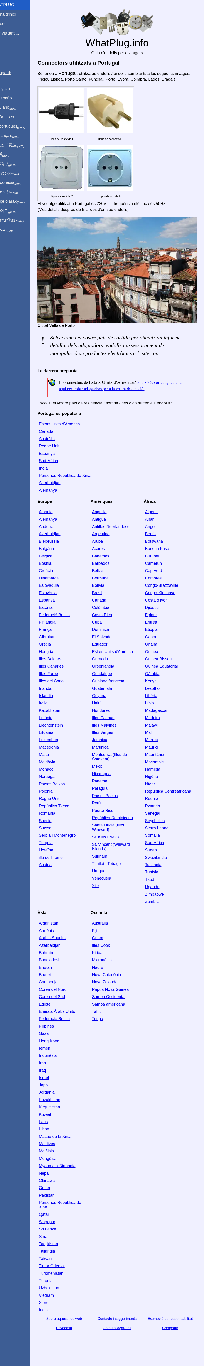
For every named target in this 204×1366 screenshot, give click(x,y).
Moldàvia (57, 768)
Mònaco (56, 776)
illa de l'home (61, 864)
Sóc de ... (11, 23)
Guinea (155, 658)
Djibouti (155, 614)
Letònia (56, 724)
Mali (152, 739)
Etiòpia (155, 636)
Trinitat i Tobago (113, 870)
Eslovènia (58, 599)
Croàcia (56, 577)
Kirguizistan (60, 1113)
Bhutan (55, 974)
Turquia (56, 849)
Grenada (107, 665)
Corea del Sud (62, 1003)
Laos (53, 1128)
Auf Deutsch (13, 117)
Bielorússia (59, 548)
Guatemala (109, 695)
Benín (154, 540)
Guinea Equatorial (165, 673)
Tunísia (155, 879)
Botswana (158, 548)
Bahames (107, 562)
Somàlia (156, 842)
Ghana (155, 650)
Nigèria (155, 783)
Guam (104, 944)
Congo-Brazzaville (165, 592)
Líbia (153, 710)
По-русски (15, 173)
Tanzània (157, 871)
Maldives (57, 1150)
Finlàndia (57, 628)
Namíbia (156, 776)
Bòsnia (55, 570)
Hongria (56, 658)
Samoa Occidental (116, 1003)
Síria (53, 1243)
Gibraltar (57, 643)
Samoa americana (115, 1010)
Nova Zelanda (112, 988)
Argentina (108, 540)
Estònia (56, 614)
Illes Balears (60, 665)
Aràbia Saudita (62, 944)
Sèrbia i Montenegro (67, 842)
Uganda (156, 893)
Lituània (56, 739)
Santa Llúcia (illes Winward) (115, 834)
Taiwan (55, 1265)
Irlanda (55, 695)
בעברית (12, 229)
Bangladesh (60, 966)
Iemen (55, 1055)
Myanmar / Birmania (67, 1172)
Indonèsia (58, 1062)
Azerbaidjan (60, 489)
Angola (155, 533)
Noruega (57, 783)
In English (11, 88)
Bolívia (105, 592)
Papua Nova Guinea (117, 996)
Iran (53, 1069)
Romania (57, 820)
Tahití (104, 1018)
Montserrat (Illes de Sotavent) (116, 763)
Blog (6, 49)
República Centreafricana (172, 798)
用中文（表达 (18, 145)
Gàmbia (156, 680)
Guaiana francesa (115, 687)
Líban (54, 1135)
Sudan (154, 856)
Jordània (57, 1099)
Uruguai (106, 877)
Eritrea (155, 628)
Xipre (54, 1309)
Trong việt (15, 192)
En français (16, 135)
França (55, 636)
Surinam (106, 863)
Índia (53, 475)
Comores (157, 584)
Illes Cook (108, 952)
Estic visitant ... (16, 33)
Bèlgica (56, 562)
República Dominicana (119, 824)
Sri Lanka (58, 1235)
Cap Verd (157, 577)
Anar (153, 526)
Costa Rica (109, 621)
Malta (54, 761)
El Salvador (109, 643)
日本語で (14, 164)
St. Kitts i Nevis (113, 843)
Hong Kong (59, 1047)
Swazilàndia (159, 864)
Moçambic (158, 768)
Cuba (104, 628)
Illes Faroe (59, 680)
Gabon (155, 643)
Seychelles (158, 827)
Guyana (106, 702)
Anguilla (106, 518)
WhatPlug (13, 4)
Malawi (155, 732)
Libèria (155, 702)
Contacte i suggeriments (122, 1325)
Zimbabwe (158, 901)
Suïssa (55, 834)
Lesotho (156, 695)
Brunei (55, 981)
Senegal (156, 820)
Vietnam (56, 1302)
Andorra (56, 533)
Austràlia (57, 445)
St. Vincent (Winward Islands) (118, 853)
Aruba (104, 548)
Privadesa (73, 1334)
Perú (103, 809)
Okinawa (57, 1187)
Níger (154, 790)
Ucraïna (56, 856)
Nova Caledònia (113, 981)
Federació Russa (64, 621)
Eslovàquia (59, 592)
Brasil (104, 599)
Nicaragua (108, 780)
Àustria (55, 871)
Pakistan (57, 1202)
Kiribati (105, 959)
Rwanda (156, 812)
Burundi (156, 562)
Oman (55, 1194)
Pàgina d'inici (14, 14)
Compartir (172, 1334)
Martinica (107, 754)
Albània (56, 518)
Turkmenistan (61, 1280)
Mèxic (104, 773)
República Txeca (64, 812)
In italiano (15, 107)
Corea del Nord (63, 996)
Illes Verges (109, 739)
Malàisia (56, 1158)
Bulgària (56, 555)
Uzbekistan (59, 1294)
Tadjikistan (59, 1250)
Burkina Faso (161, 555)
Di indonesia (17, 182)
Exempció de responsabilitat (172, 1325)
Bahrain (56, 959)
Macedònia (59, 754)
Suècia (55, 827)
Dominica (107, 636)
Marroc (155, 746)
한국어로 (14, 210)
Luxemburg (59, 746)
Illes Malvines (111, 732)
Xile (102, 892)
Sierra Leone (160, 834)
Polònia (56, 798)
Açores (105, 555)
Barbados (108, 570)
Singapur (57, 1228)
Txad (153, 886)
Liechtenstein (61, 732)
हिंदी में (11, 154)
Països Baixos (62, 790)
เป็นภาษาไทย (18, 220)
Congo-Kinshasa (164, 599)
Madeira (156, 724)
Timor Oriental (62, 1272)
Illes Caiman (110, 724)
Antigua (106, 526)
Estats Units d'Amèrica (70, 430)
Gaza (54, 1040)
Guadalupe (109, 680)
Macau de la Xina (65, 1143)
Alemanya (58, 497)
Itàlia (53, 710)
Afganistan (59, 930)
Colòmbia (107, 614)
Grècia (55, 650)
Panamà (106, 787)
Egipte (154, 621)
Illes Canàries (61, 673)
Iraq (53, 1077)
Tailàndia (57, 1258)
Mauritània (158, 761)
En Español (12, 98)
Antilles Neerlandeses (119, 533)
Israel (54, 1084)
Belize (104, 577)
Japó (53, 1091)
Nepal (54, 1180)
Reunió (155, 805)
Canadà (56, 438)
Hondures (108, 717)
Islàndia (56, 702)
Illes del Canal (62, 687)
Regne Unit (59, 453)
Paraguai (107, 795)
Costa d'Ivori (160, 606)
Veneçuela (108, 885)
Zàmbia (155, 908)
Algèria (155, 518)
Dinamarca (59, 584)
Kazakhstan (60, 717)
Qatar (54, 1221)
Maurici (155, 754)
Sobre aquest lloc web (73, 1325)
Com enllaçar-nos (122, 1334)
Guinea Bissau (162, 665)
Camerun (157, 570)
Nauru (104, 974)
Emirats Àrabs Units (67, 1018)
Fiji (101, 937)
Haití (103, 710)
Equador (107, 650)
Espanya (57, 460)
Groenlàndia (110, 673)
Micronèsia (109, 966)
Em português (19, 126)
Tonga (104, 1025)
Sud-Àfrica (59, 467)
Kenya (154, 687)
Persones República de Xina (75, 482)
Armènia (57, 937)
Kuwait (55, 1121)
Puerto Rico (109, 817)
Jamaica (106, 746)
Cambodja (58, 988)
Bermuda (107, 584)
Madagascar (160, 717)
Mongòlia (57, 1165)
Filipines (56, 1033)
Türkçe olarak (18, 201)
